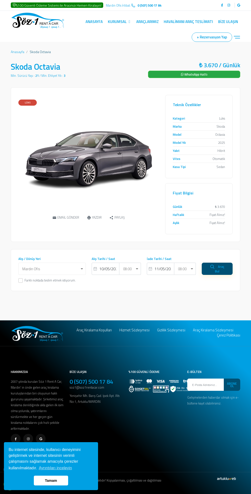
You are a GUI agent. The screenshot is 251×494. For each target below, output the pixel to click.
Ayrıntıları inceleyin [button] (55, 468)
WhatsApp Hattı (194, 74)
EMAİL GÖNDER (66, 217)
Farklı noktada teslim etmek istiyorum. (50, 280)
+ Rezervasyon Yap (212, 37)
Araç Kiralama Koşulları (94, 330)
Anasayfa (17, 51)
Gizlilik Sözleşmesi (171, 330)
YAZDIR (94, 217)
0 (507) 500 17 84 (91, 381)
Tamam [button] (51, 481)
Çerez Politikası (228, 335)
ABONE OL (232, 384)
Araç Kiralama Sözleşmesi (213, 330)
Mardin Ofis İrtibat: (133, 5)
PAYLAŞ (117, 217)
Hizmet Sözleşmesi (134, 330)
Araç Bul (217, 269)
